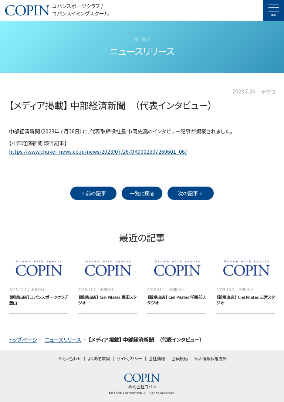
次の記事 (190, 193)
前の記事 (93, 193)
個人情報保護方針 (210, 358)
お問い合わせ (69, 358)
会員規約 (180, 358)
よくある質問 (99, 358)
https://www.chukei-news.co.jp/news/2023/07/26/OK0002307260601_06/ (98, 151)
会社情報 (157, 358)
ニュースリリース (63, 339)
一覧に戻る (142, 193)
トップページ (23, 339)
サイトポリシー (129, 358)
